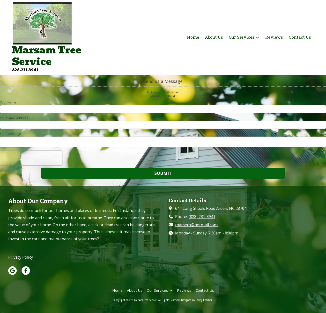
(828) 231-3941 (202, 216)
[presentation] (31, 158)
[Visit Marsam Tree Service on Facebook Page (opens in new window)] (26, 270)
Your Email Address (14, 118)
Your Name (8, 102)
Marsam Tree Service (46, 56)
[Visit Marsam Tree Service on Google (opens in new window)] (12, 270)
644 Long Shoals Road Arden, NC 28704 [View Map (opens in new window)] (210, 208)
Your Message (10, 134)
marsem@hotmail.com (196, 224)
